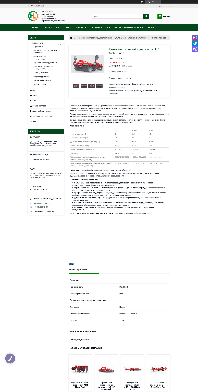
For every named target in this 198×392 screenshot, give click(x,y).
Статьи (33, 101)
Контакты (81, 27)
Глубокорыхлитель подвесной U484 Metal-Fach (80, 385)
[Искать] (146, 16)
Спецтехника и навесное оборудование (43, 68)
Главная (34, 27)
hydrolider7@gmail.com (41, 203)
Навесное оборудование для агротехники (94, 38)
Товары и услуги (51, 27)
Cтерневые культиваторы (138, 38)
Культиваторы (120, 38)
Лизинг (33, 121)
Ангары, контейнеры (41, 73)
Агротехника (38, 47)
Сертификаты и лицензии (41, 116)
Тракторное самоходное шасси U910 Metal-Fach (159, 385)
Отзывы (33, 95)
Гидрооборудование (41, 76)
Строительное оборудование (45, 63)
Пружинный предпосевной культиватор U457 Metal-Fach (106, 386)
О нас (69, 27)
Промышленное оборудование (39, 58)
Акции (151, 27)
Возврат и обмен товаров (41, 111)
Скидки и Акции (39, 84)
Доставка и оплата (100, 27)
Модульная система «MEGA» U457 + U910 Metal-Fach (132, 386)
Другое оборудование (42, 80)
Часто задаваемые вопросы (128, 27)
